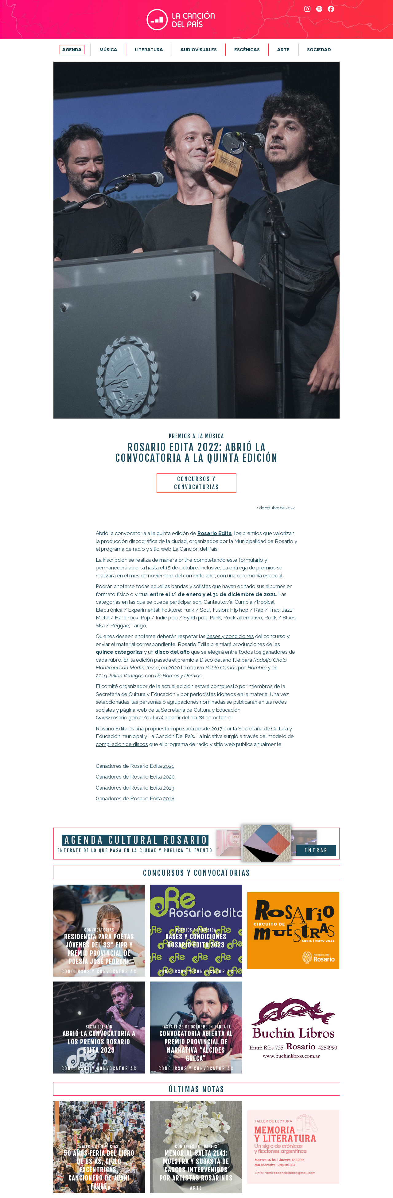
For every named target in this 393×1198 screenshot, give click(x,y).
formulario (251, 560)
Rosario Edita (214, 533)
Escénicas (247, 49)
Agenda (72, 49)
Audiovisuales (199, 49)
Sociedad (319, 49)
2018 (168, 798)
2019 (168, 788)
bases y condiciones (230, 636)
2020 (169, 777)
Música (108, 49)
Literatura (149, 49)
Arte (283, 49)
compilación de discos (122, 744)
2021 (168, 766)
